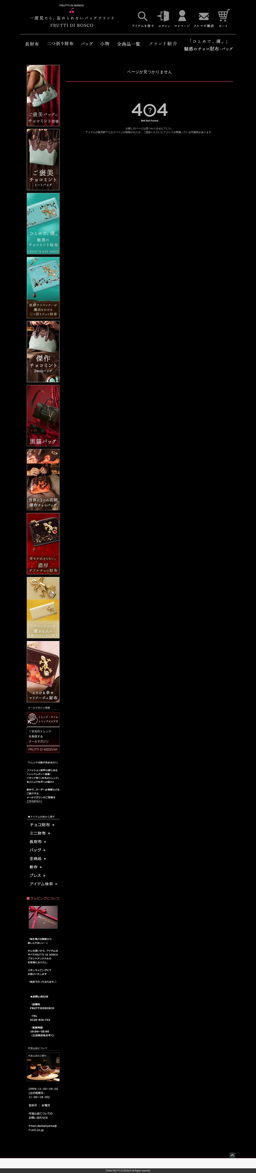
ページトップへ (232, 1155)
